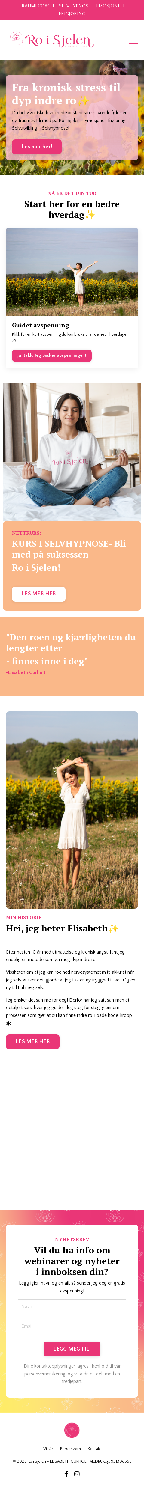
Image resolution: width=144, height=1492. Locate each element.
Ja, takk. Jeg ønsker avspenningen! (51, 355)
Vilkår (48, 1448)
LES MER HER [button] (39, 594)
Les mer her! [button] (37, 147)
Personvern (70, 1448)
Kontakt (94, 1448)
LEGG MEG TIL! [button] (71, 1349)
